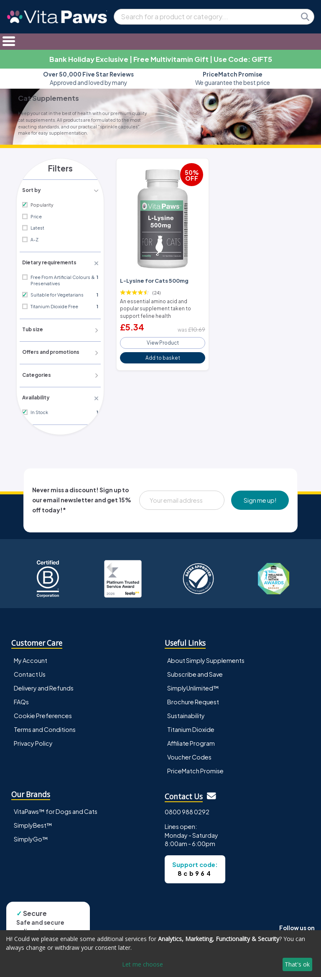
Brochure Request (193, 699)
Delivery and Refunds (44, 685)
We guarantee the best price (232, 78)
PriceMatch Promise (195, 768)
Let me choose (142, 964)
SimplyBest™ (33, 823)
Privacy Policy (33, 740)
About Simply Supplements (206, 658)
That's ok (297, 964)
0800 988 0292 (187, 810)
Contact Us (30, 671)
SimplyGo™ (31, 837)
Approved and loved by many (88, 78)
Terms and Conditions (45, 727)
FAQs (21, 699)
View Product (162, 340)
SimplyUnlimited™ (193, 685)
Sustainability (186, 713)
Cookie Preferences (43, 713)
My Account (30, 658)
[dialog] (160, 953)
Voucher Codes (189, 754)
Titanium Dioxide (190, 727)
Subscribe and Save (195, 671)
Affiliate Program (191, 740)
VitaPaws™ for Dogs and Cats (55, 809)
